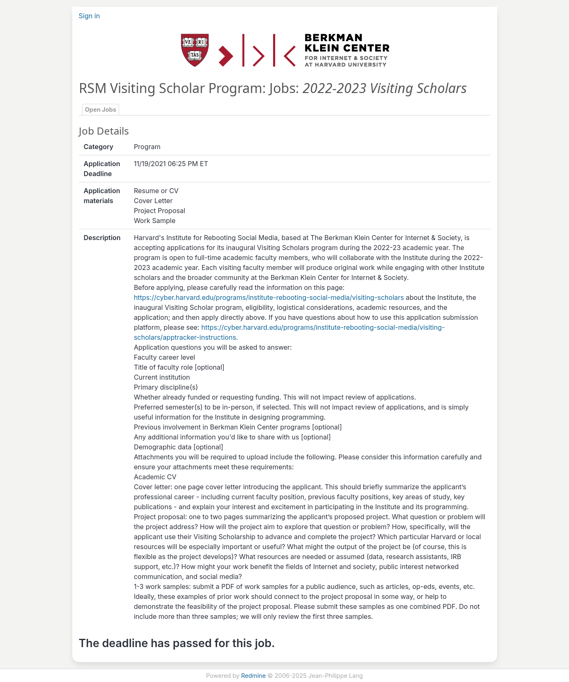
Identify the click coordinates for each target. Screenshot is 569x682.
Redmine (253, 675)
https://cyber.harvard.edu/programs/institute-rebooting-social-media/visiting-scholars (269, 297)
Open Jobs (100, 109)
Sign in (89, 16)
